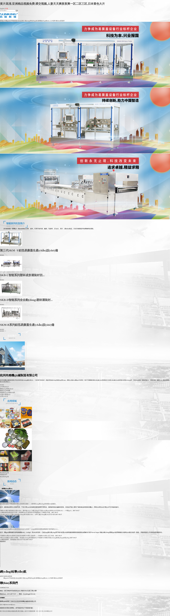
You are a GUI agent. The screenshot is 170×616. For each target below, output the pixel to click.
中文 (6, 8)
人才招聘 (52, 21)
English (2, 8)
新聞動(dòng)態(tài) (43, 21)
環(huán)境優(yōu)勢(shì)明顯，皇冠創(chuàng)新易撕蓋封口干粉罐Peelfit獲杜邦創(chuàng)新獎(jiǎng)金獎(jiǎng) (38, 537)
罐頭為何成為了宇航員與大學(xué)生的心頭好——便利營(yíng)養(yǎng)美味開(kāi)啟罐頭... (28, 504)
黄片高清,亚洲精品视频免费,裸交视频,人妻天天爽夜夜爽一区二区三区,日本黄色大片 (52, 3)
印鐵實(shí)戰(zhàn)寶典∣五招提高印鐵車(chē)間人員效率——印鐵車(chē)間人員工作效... (31, 535)
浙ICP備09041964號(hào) (7, 604)
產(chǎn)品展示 (20, 21)
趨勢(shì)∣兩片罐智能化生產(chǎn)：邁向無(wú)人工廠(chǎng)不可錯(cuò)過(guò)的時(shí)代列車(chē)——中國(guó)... (39, 510)
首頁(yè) (2, 21)
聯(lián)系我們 (60, 21)
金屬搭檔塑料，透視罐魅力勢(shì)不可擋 (16, 539)
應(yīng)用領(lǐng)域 (31, 21)
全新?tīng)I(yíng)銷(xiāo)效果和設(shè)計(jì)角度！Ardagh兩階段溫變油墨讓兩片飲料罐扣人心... (29, 529)
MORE (3, 331)
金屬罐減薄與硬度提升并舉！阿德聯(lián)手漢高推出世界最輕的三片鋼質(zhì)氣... (29, 512)
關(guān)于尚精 (10, 21)
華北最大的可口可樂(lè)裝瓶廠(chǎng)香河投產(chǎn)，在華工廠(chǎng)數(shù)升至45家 (31, 514)
